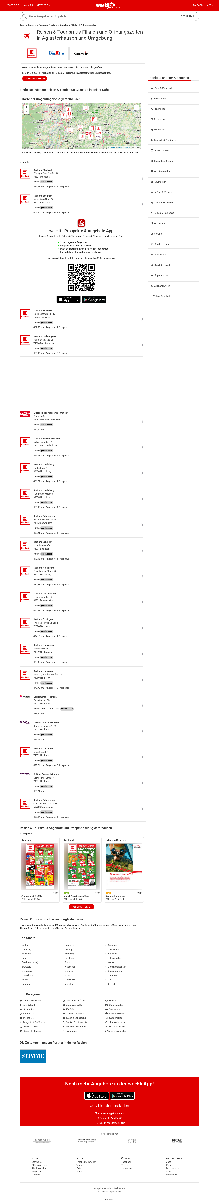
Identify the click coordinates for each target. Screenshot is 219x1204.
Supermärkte (159, 275)
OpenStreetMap (124, 147)
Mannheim (69, 979)
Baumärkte (158, 109)
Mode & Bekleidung (162, 202)
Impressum (172, 1174)
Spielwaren (158, 254)
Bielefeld (68, 971)
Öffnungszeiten (39, 1165)
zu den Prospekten (34, 78)
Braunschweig (113, 971)
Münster (68, 984)
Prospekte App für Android (109, 1113)
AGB (168, 1171)
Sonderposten (160, 244)
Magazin (198, 5)
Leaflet (111, 147)
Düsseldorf (26, 975)
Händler (28, 5)
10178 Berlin (187, 16)
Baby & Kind (158, 98)
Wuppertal (69, 966)
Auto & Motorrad (161, 88)
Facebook (126, 1162)
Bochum (68, 962)
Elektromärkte (160, 150)
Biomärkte (158, 119)
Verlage (80, 1165)
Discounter (158, 129)
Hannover (69, 945)
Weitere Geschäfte (161, 296)
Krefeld (110, 984)
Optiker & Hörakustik (75, 1022)
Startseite (37, 1162)
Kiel (108, 979)
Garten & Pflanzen (30, 1031)
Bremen (25, 984)
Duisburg (68, 958)
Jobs (168, 1162)
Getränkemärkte (160, 171)
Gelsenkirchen (113, 958)
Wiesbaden (112, 949)
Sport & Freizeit (160, 265)
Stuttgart (25, 966)
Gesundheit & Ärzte (162, 161)
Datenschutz (172, 1168)
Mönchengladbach (115, 966)
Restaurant (158, 223)
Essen (24, 979)
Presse (169, 1165)
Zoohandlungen (160, 285)
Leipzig (67, 949)
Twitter (125, 1165)
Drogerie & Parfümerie (164, 140)
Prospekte (12, 5)
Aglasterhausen (28, 25)
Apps (210, 5)
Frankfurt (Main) (29, 962)
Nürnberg (68, 953)
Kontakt (80, 1171)
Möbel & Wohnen (161, 192)
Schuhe (156, 233)
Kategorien (43, 5)
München (25, 953)
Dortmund (26, 971)
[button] (136, 107)
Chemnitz (111, 975)
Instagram (126, 1168)
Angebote (36, 1171)
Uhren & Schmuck (116, 1022)
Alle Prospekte (81, 907)
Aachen (110, 962)
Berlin (117, 7)
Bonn (66, 975)
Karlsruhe (111, 945)
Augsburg (111, 953)
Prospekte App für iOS (109, 1118)
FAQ (78, 1168)
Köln (23, 958)
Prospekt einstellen (86, 1162)
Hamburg (25, 949)
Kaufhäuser (158, 181)
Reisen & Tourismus (162, 213)
